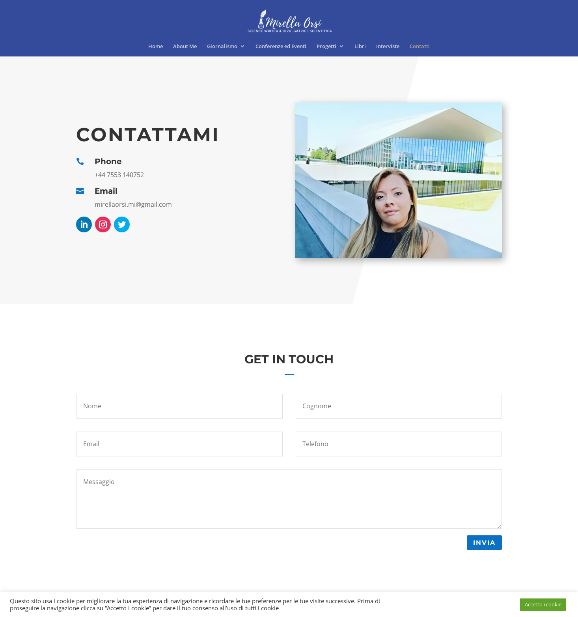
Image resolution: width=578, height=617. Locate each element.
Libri (360, 46)
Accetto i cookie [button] (543, 604)
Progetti (326, 46)
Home (155, 46)
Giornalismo (222, 46)
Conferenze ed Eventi (280, 46)
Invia (484, 542)
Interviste (387, 46)
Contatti (420, 46)
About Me (185, 46)
